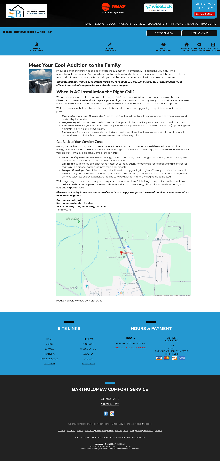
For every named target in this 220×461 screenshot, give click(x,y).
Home (87, 23)
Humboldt (89, 430)
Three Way (148, 430)
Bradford (71, 430)
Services (139, 23)
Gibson (80, 430)
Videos (111, 23)
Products (125, 23)
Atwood (61, 430)
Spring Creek (136, 430)
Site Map (88, 358)
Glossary (49, 363)
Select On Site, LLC (118, 444)
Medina (118, 430)
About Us (191, 23)
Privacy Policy (49, 358)
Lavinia (110, 430)
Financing (176, 23)
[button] (164, 33)
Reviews (99, 23)
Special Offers (158, 23)
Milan (125, 430)
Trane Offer (209, 23)
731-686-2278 (63, 209)
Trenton (158, 430)
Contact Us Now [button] (204, 14)
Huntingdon (100, 430)
